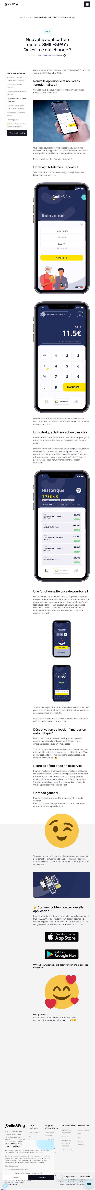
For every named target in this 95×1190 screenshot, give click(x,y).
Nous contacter (82, 1142)
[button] (5, 1186)
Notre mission (83, 1130)
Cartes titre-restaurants (66, 1131)
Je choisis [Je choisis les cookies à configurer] (15, 1177)
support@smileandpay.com (58, 1020)
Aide (79, 1137)
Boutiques (33, 1136)
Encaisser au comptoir (50, 1134)
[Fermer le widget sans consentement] (14, 1141)
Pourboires (65, 1136)
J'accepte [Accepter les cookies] (41, 1177)
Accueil (22, 17)
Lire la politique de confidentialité (16, 1169)
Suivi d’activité (67, 1149)
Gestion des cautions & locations (66, 1143)
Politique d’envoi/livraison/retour (72, 1182)
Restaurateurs (34, 1133)
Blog (29, 17)
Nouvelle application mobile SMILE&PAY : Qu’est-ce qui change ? (54, 17)
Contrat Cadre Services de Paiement (72, 1184)
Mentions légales (11, 1184)
